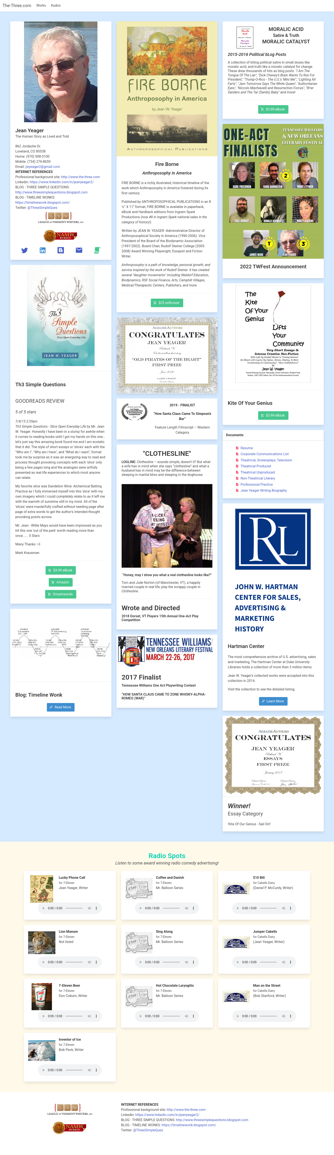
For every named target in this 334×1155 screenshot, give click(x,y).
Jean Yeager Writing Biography (261, 490)
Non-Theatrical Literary (255, 478)
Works (41, 5)
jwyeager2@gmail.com (42, 167)
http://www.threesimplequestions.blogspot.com (51, 192)
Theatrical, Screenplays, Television (263, 460)
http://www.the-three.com (80, 177)
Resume (244, 448)
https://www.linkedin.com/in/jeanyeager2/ (62, 182)
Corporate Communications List (262, 454)
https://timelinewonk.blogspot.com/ (42, 202)
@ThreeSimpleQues (42, 208)
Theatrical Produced (253, 466)
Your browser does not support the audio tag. (70, 908)
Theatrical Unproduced (255, 472)
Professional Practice (254, 484)
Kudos (55, 5)
